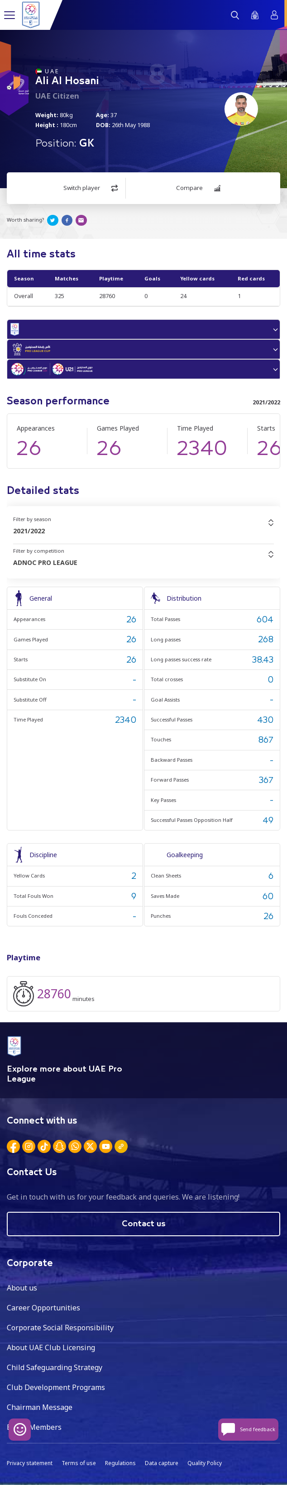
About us (22, 1288)
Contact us (144, 1224)
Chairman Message (39, 1407)
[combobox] (143, 531)
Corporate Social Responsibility (60, 1328)
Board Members (34, 1427)
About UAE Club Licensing (51, 1347)
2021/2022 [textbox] (29, 531)
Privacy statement (30, 1463)
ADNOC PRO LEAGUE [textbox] (45, 562)
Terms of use (79, 1463)
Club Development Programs (56, 1387)
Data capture (161, 1463)
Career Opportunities (43, 1308)
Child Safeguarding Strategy (54, 1367)
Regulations (120, 1463)
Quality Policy (204, 1463)
